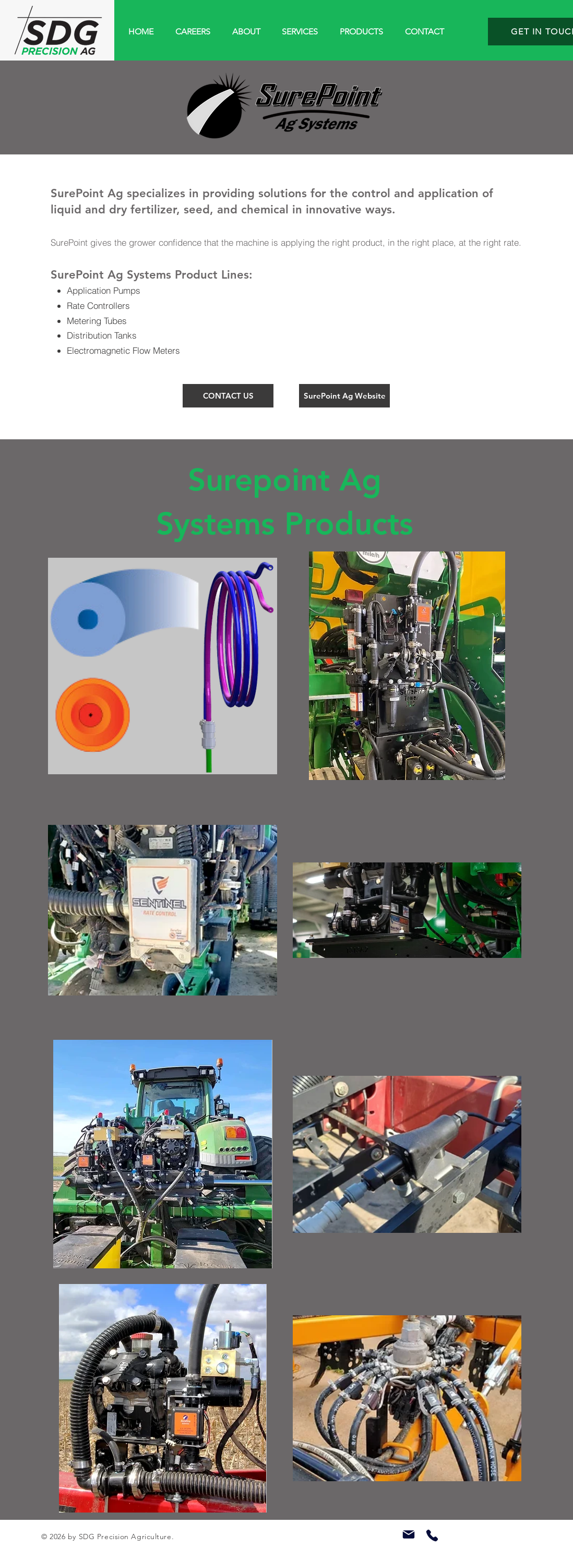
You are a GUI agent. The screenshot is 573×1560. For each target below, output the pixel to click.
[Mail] (408, 1534)
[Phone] (432, 1535)
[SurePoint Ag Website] (344, 395)
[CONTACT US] (228, 395)
